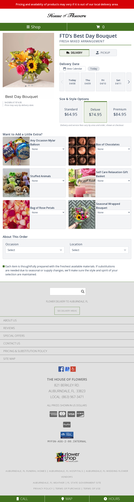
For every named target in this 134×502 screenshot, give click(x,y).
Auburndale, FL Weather (49, 482)
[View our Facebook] (61, 371)
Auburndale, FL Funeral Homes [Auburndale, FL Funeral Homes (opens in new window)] (26, 470)
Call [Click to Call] (22, 498)
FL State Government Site (84, 482)
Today (93, 68)
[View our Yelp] (73, 371)
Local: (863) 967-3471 (67, 397)
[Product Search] (68, 291)
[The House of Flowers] (67, 18)
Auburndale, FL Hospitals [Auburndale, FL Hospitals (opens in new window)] (66, 470)
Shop (33, 27)
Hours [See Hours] (112, 498)
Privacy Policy (43, 488)
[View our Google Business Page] (67, 371)
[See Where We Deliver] (67, 310)
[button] (67, 435)
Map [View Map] (66, 498)
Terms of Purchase (68, 488)
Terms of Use (92, 488)
